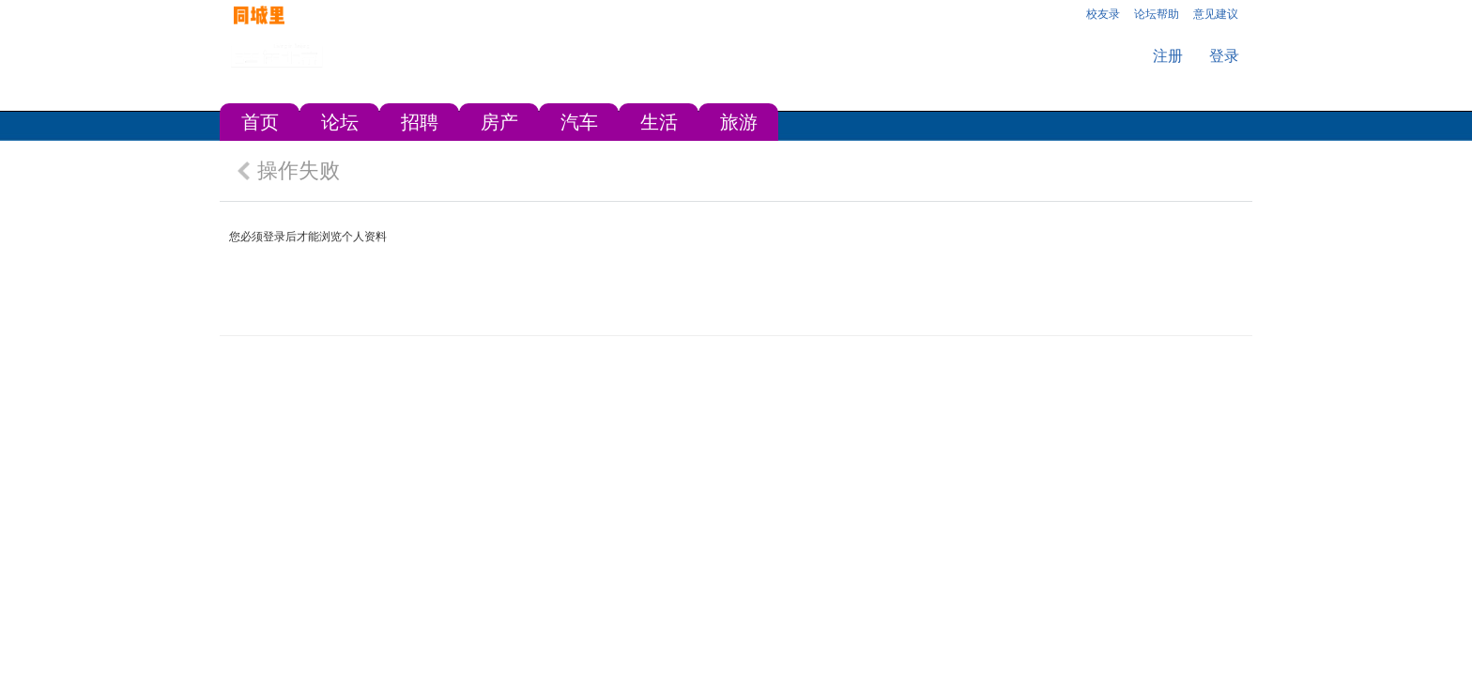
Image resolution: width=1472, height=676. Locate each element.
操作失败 (298, 170)
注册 (1168, 56)
